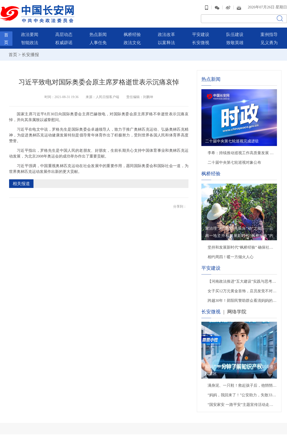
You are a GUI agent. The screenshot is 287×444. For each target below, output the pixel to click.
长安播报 (30, 54)
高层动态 (63, 34)
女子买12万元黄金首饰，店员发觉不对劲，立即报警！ (242, 291)
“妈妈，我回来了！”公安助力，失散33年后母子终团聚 (242, 395)
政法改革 (166, 34)
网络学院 (236, 311)
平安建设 (200, 34)
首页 (13, 54)
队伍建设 (234, 34)
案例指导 (269, 34)
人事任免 (98, 42)
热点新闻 (98, 34)
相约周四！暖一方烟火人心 (231, 257)
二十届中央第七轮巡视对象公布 (234, 162)
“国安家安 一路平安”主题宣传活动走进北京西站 (242, 405)
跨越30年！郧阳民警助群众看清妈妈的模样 (242, 300)
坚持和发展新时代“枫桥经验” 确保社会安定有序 (242, 247)
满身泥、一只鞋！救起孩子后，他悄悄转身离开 (242, 385)
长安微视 (200, 42)
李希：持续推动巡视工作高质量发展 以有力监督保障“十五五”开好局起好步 (242, 153)
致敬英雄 (234, 42)
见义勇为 (269, 42)
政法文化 (132, 42)
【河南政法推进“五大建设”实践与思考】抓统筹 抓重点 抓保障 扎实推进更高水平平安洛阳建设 (242, 281)
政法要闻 (29, 34)
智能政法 (29, 42)
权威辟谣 (63, 42)
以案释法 (166, 42)
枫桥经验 (132, 34)
